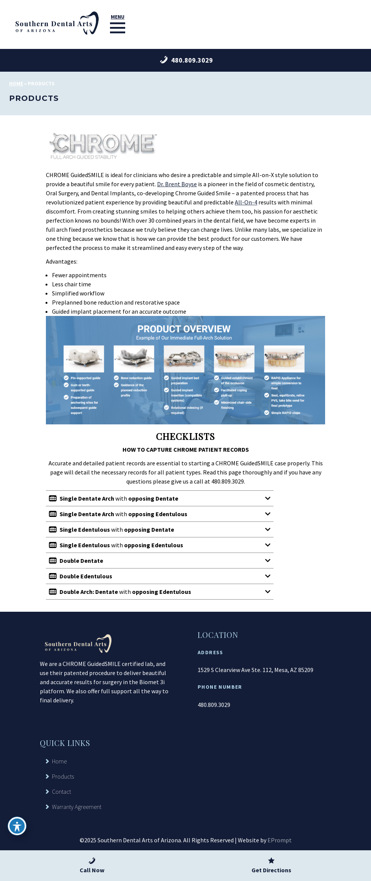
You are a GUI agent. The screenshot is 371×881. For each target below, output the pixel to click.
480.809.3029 (214, 704)
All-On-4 (246, 202)
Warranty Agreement (76, 806)
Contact (61, 791)
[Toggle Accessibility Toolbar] (17, 826)
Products (63, 776)
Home (16, 83)
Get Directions (271, 865)
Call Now (92, 865)
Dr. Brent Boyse (177, 184)
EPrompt (279, 840)
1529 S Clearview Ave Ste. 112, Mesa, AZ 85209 (255, 670)
